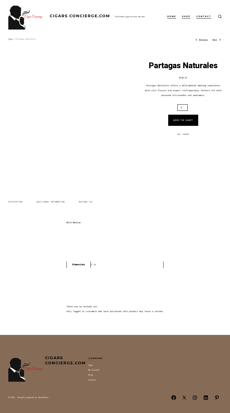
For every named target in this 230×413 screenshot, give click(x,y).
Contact (203, 16)
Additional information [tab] (50, 201)
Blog (90, 375)
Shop (186, 16)
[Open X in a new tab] (184, 398)
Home (171, 16)
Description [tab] (15, 201)
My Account (94, 370)
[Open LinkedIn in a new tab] (206, 398)
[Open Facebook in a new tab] (174, 398)
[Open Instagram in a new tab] (195, 398)
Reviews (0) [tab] (86, 201)
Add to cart (183, 120)
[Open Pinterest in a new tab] (217, 398)
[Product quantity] (182, 107)
